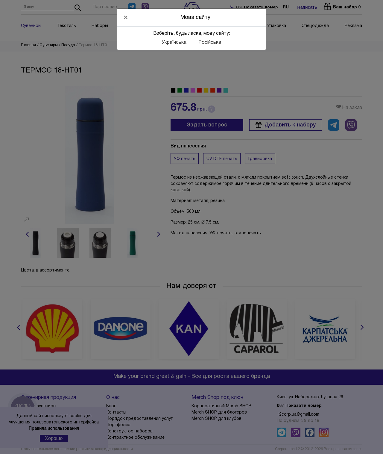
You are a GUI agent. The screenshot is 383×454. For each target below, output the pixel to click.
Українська (174, 42)
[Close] (126, 17)
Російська (209, 42)
